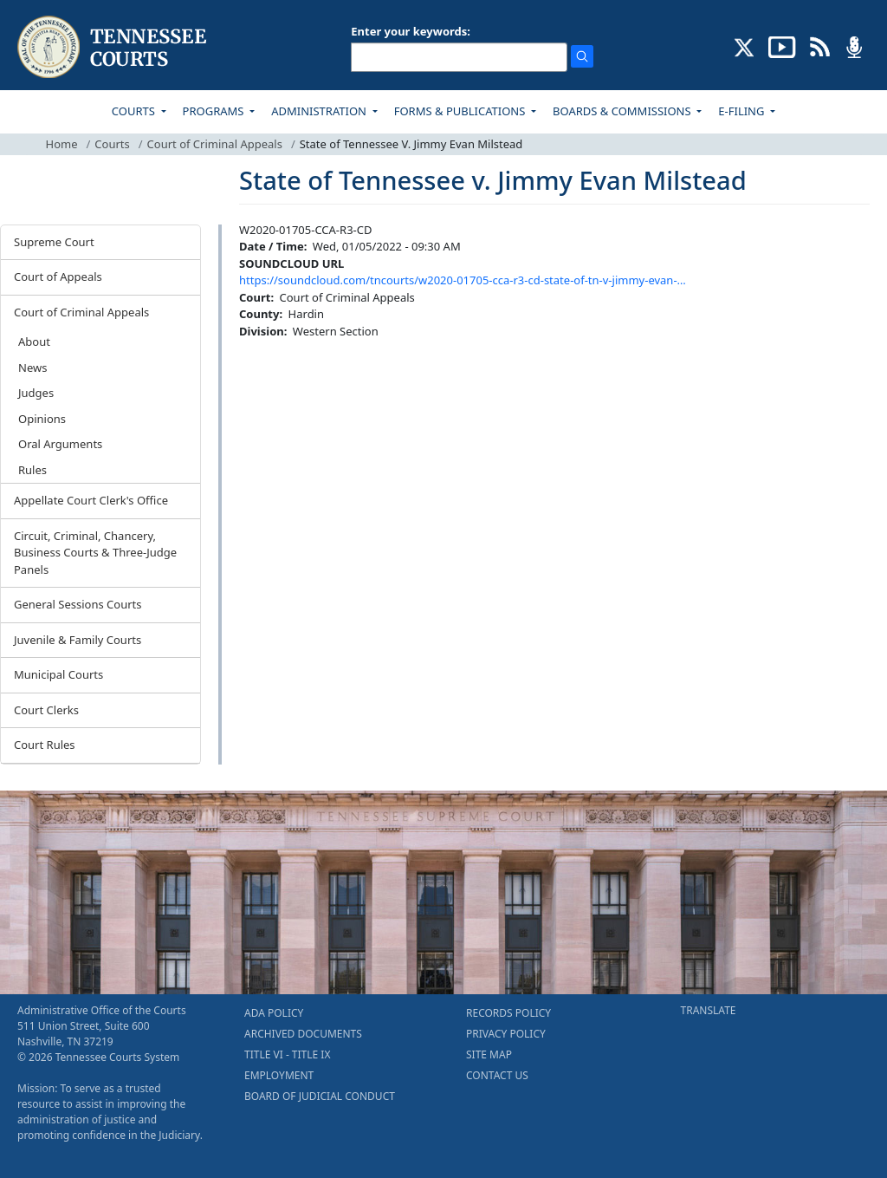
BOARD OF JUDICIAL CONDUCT (319, 1096)
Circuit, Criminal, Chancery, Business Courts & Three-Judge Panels (95, 552)
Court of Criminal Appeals (214, 144)
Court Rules (44, 744)
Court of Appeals (58, 276)
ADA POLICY (273, 1013)
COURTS (135, 111)
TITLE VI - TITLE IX (287, 1054)
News (32, 367)
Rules (32, 470)
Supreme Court (54, 242)
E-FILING (742, 111)
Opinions (42, 418)
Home (62, 144)
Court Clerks (46, 710)
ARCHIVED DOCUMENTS (303, 1033)
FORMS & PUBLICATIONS (461, 111)
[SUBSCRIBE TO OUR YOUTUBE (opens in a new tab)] (782, 46)
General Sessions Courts (78, 604)
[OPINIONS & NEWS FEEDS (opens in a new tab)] (820, 46)
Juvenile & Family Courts (77, 640)
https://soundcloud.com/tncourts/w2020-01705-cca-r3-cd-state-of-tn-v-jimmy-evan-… (462, 280)
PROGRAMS (215, 111)
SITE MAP (489, 1054)
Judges (36, 392)
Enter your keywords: (410, 31)
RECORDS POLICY (508, 1013)
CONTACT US (497, 1075)
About (34, 341)
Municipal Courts (58, 674)
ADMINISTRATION (320, 111)
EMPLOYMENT (279, 1075)
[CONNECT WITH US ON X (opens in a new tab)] (744, 46)
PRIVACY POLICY (506, 1033)
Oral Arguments (60, 444)
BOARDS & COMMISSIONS (623, 111)
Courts (111, 144)
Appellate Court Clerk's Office (91, 500)
